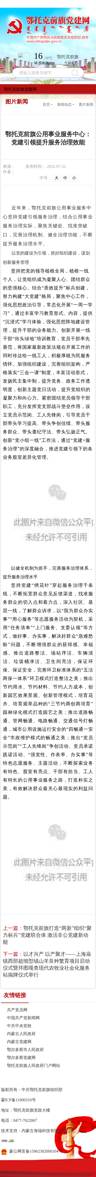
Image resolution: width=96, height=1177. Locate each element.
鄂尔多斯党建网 (21, 1057)
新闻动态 (64, 104)
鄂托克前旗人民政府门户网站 (33, 1065)
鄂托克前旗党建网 (20, 89)
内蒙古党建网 (19, 1041)
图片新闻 (86, 104)
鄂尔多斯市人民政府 (25, 1049)
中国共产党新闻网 (23, 1018)
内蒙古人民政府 (21, 1034)
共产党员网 (17, 1010)
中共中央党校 (19, 1026)
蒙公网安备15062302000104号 (31, 1151)
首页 (46, 104)
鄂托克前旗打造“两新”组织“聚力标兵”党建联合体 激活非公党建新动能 (47, 935)
